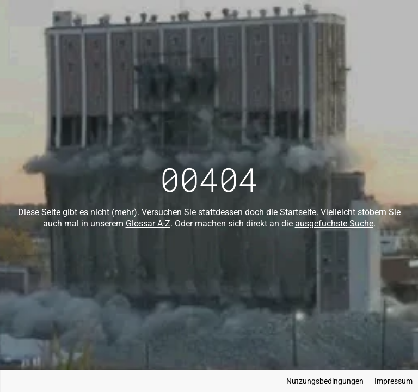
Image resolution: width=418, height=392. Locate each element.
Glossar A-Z (148, 223)
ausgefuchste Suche (334, 223)
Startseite (298, 212)
